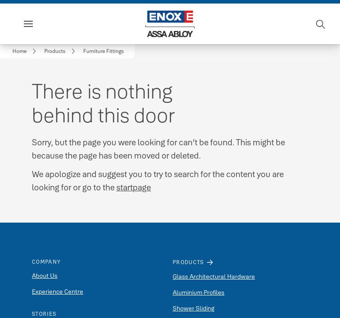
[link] (25, 51)
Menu (43, 24)
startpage (133, 187)
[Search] (321, 24)
